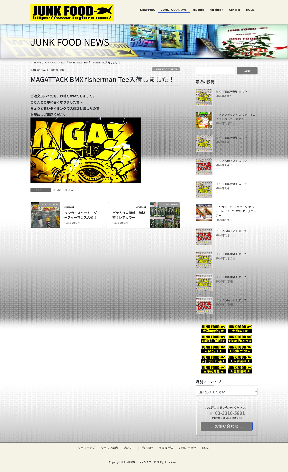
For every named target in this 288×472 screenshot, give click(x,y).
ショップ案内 (109, 448)
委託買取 (147, 448)
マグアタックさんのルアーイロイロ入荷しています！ (235, 117)
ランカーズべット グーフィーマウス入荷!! (80, 215)
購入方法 (129, 448)
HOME (206, 448)
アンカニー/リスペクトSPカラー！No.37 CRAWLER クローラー (236, 211)
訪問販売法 (166, 448)
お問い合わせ (187, 448)
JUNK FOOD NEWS (166, 69)
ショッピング (86, 448)
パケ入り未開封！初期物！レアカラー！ (128, 215)
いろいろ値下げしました (231, 161)
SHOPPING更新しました (231, 92)
